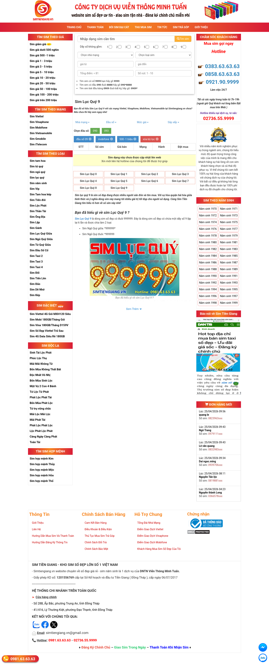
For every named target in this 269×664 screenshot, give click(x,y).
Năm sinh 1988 (208, 269)
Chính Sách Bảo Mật (96, 548)
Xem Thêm (132, 308)
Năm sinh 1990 (208, 275)
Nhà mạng (82, 122)
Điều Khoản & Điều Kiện (98, 529)
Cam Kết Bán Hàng (95, 522)
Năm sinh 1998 (208, 302)
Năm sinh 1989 (229, 269)
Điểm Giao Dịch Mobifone (152, 542)
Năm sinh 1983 (229, 249)
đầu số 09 (83, 139)
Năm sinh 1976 (208, 228)
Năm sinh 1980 (208, 242)
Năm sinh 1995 (229, 289)
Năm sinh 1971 (229, 208)
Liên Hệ (36, 529)
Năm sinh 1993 (229, 282)
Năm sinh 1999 (229, 302)
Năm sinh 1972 (208, 215)
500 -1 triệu (128, 139)
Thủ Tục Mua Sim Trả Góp (100, 535)
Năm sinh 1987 (229, 262)
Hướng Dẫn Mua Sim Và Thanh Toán (53, 535)
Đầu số (111, 122)
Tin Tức (162, 27)
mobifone (105, 139)
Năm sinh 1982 (208, 249)
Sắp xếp (173, 122)
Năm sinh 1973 (229, 215)
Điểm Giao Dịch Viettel (150, 529)
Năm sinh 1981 (229, 242)
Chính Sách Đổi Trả (96, 542)
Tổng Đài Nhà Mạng (148, 522)
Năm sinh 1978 (208, 235)
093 (106, 130)
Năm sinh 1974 (208, 222)
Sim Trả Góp (181, 27)
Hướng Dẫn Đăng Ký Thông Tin (49, 542)
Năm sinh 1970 (208, 208)
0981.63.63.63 (22, 658)
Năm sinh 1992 (208, 282)
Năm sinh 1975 (229, 222)
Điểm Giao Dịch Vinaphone (152, 535)
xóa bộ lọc (150, 139)
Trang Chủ (74, 27)
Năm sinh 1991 (229, 275)
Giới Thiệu (201, 27)
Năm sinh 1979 (229, 235)
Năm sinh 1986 (208, 262)
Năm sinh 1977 (229, 228)
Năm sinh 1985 (229, 255)
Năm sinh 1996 (208, 296)
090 (95, 130)
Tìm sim (183, 38)
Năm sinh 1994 (208, 289)
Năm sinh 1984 (208, 255)
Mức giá (143, 122)
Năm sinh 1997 (229, 296)
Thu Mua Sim (143, 27)
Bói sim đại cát (119, 27)
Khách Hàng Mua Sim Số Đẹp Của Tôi (159, 548)
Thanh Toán (95, 27)
